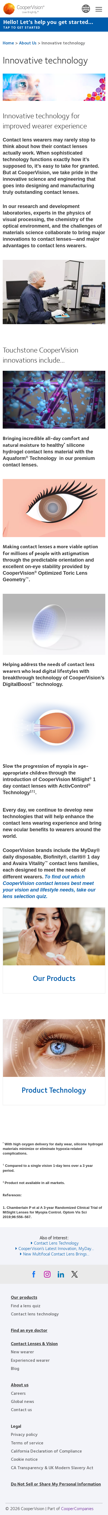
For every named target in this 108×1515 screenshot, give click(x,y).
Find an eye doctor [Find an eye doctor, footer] (29, 1330)
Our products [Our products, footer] (24, 1297)
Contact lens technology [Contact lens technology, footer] (35, 1313)
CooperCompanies (77, 1508)
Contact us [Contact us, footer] (21, 1409)
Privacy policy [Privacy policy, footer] (24, 1434)
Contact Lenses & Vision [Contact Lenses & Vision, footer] (34, 1343)
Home (8, 42)
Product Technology (54, 1089)
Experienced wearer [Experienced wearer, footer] (30, 1360)
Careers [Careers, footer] (18, 1393)
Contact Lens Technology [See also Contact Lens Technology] (56, 1242)
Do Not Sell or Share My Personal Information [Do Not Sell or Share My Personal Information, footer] (56, 1483)
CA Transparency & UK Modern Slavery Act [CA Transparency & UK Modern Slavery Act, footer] (52, 1467)
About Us (28, 42)
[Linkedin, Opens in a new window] (61, 1275)
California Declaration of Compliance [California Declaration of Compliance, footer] (46, 1450)
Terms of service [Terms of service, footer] (27, 1442)
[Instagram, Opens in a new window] (47, 1275)
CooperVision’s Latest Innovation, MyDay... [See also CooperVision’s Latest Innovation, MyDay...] (56, 1248)
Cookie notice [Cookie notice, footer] (24, 1459)
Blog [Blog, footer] (15, 1368)
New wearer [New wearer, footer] (22, 1351)
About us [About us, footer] (19, 1384)
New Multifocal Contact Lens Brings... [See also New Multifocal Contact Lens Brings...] (56, 1253)
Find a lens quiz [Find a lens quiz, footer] (25, 1305)
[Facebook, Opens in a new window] (33, 1275)
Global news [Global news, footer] (22, 1401)
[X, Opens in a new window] (74, 1275)
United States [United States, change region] (86, 9)
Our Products (54, 978)
